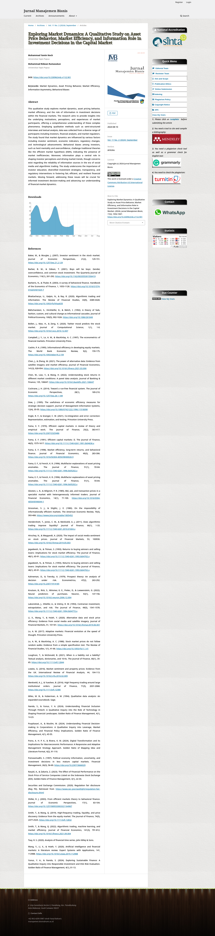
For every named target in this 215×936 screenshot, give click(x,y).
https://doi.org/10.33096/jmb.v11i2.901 (52, 77)
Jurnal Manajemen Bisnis (46, 10)
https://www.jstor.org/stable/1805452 (55, 515)
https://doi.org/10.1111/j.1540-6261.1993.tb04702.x (64, 556)
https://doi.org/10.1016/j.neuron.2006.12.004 (49, 597)
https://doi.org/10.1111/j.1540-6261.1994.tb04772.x (52, 611)
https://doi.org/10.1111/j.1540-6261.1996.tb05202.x (52, 470)
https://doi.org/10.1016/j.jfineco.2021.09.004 (49, 833)
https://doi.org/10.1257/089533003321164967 (50, 806)
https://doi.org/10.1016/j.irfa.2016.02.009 (48, 676)
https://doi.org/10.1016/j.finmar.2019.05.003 (49, 542)
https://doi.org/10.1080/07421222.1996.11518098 (64, 409)
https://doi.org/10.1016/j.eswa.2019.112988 (57, 853)
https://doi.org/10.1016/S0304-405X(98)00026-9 (50, 457)
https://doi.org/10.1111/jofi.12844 (47, 662)
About (72, 15)
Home (31, 25)
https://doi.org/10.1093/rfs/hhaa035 (45, 303)
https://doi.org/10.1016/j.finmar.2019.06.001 (79, 624)
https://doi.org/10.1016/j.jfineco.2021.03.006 (65, 368)
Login (188, 2)
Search (184, 15)
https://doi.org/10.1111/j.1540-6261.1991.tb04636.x (69, 443)
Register (179, 2)
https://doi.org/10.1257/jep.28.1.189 (45, 395)
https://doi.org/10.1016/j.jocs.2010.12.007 (48, 331)
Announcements (56, 15)
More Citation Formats (120, 222)
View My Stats (159, 115)
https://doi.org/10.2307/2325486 (43, 433)
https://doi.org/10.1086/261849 (78, 317)
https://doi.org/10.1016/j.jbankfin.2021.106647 (71, 382)
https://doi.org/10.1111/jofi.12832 (55, 820)
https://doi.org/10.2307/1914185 (43, 583)
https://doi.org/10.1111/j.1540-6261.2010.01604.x (51, 529)
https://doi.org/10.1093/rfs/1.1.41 (72, 648)
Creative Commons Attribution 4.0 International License (125, 182)
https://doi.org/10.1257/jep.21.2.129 (45, 262)
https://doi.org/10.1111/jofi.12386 (44, 689)
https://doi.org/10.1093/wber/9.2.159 (46, 354)
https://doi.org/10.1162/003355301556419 (75, 276)
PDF (114, 113)
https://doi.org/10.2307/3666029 (69, 765)
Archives (40, 15)
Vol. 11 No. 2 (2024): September (62, 25)
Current (27, 15)
